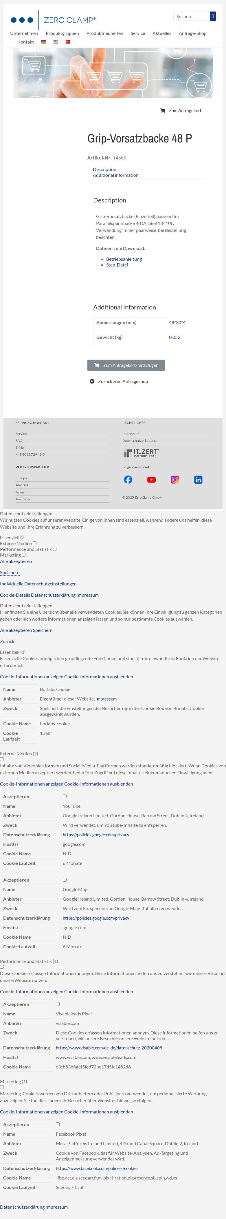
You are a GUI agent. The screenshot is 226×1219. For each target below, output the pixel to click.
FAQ (19, 440)
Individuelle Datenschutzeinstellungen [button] (38, 583)
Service (138, 33)
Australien (23, 499)
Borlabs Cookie (55, 689)
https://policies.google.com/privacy (97, 834)
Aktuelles (161, 33)
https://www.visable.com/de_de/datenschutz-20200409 (111, 1047)
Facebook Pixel (71, 1134)
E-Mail (20, 447)
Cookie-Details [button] (15, 595)
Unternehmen (24, 33)
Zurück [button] (7, 641)
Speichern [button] (10, 572)
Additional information (116, 175)
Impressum (130, 433)
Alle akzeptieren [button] (16, 561)
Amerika (22, 485)
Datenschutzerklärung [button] (53, 595)
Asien (20, 492)
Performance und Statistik (28, 549)
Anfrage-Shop (193, 33)
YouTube (71, 806)
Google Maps (76, 889)
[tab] (147, 169)
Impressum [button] (87, 595)
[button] (181, 110)
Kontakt (25, 41)
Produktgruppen (62, 33)
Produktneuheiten (105, 33)
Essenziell (12, 537)
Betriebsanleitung (124, 259)
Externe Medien (18, 543)
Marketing (12, 554)
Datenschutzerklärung (139, 440)
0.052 (174, 337)
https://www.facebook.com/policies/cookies (99, 1168)
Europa (21, 478)
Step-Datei (117, 264)
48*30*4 (177, 322)
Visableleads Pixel (74, 1013)
